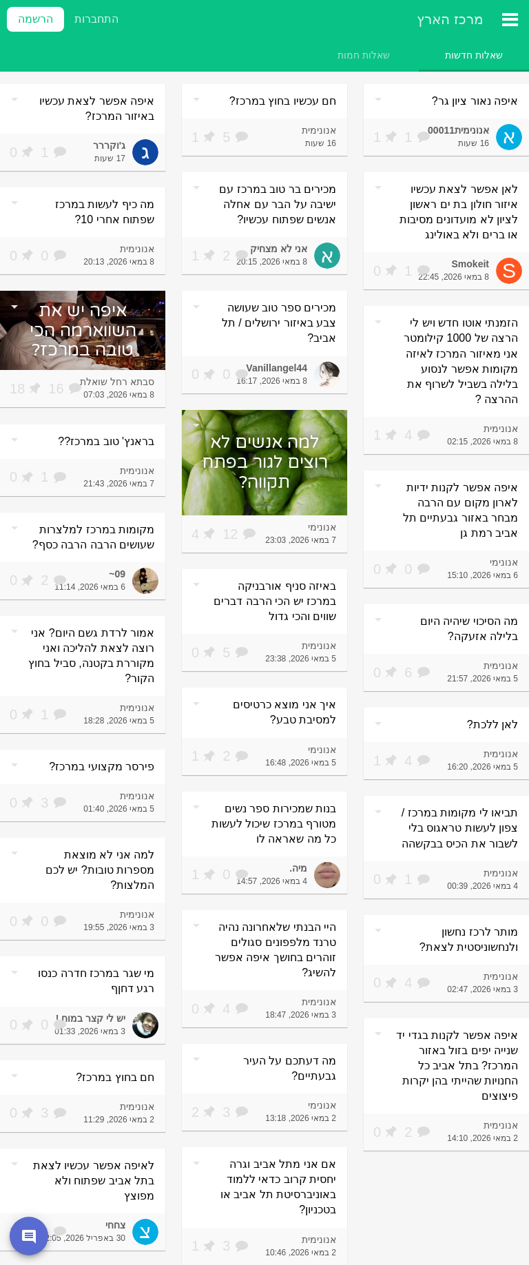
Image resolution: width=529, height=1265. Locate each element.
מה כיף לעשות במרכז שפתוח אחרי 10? (104, 211)
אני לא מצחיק (278, 248)
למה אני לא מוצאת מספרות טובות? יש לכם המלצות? (99, 870)
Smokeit (470, 263)
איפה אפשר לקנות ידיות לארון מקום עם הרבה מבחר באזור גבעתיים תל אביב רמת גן (460, 510)
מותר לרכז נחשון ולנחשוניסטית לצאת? (468, 939)
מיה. (298, 868)
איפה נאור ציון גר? (475, 101)
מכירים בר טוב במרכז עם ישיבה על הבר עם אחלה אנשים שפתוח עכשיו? (277, 204)
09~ (117, 573)
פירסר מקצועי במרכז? (101, 766)
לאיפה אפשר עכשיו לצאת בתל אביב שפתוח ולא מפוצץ (93, 1181)
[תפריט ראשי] (509, 19)
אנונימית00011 (458, 130)
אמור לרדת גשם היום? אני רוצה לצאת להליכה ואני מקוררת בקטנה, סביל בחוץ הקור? (91, 655)
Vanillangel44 (276, 367)
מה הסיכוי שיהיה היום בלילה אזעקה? (469, 628)
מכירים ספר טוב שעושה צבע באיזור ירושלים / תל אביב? (279, 323)
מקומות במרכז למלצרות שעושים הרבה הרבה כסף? (93, 537)
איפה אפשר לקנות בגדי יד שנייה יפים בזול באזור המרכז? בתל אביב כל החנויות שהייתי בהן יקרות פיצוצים (457, 1065)
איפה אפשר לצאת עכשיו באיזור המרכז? (96, 108)
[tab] (474, 55)
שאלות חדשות (474, 55)
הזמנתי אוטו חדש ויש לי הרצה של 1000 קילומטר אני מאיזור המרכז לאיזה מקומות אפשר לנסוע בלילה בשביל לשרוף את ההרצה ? (461, 360)
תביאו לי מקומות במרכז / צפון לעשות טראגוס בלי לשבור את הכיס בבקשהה (460, 828)
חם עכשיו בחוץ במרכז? (282, 101)
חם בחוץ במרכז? (115, 1077)
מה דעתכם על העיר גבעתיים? (289, 1068)
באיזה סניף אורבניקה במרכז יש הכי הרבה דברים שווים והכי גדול (275, 601)
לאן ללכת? (492, 724)
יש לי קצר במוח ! (90, 1018)
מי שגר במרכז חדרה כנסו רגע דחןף (96, 980)
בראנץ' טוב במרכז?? (106, 441)
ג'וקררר (109, 145)
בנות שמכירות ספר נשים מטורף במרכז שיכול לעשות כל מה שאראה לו (273, 824)
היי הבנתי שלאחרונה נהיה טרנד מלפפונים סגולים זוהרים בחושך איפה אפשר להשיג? (275, 949)
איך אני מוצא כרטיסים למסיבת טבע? (284, 712)
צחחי (115, 1225)
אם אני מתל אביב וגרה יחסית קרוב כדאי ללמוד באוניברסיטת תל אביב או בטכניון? (278, 1186)
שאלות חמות (364, 55)
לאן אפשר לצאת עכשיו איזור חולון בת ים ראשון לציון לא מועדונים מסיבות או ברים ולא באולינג (459, 211)
